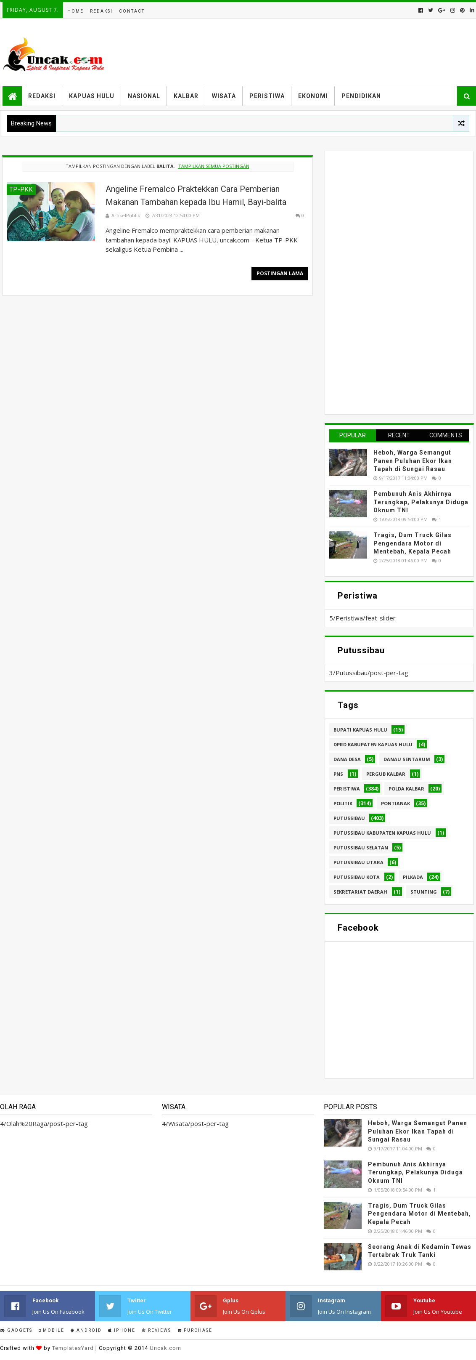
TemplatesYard (73, 1348)
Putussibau (349, 818)
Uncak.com (165, 1348)
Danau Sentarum (406, 759)
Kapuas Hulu (91, 96)
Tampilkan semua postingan (213, 166)
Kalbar (186, 96)
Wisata (224, 96)
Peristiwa (267, 96)
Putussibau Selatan (360, 847)
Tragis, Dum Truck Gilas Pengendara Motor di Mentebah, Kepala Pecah (412, 543)
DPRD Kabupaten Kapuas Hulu (373, 744)
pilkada (413, 877)
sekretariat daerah (360, 892)
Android (86, 1330)
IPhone (121, 1330)
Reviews (156, 1330)
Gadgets (16, 1330)
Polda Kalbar (406, 788)
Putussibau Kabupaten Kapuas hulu (382, 833)
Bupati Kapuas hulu (360, 730)
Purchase (194, 1330)
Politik (342, 803)
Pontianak (395, 803)
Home (75, 11)
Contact (132, 11)
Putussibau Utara (358, 862)
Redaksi (101, 11)
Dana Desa (347, 759)
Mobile (51, 1330)
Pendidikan (361, 96)
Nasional (144, 96)
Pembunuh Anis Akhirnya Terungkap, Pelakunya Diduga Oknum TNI (420, 502)
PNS (338, 774)
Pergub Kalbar (385, 774)
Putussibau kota (356, 877)
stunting (423, 892)
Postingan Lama (280, 273)
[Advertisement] (392, 281)
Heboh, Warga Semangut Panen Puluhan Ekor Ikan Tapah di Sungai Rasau (412, 460)
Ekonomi (313, 96)
